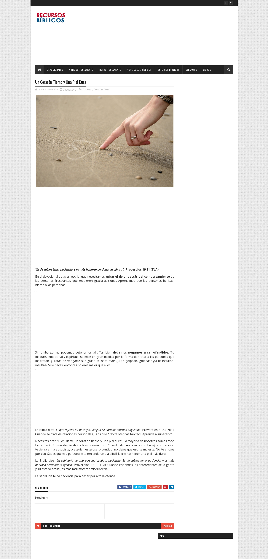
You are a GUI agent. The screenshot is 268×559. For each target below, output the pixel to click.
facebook (160, 529)
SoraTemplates (53, 553)
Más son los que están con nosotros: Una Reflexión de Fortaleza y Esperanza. (209, 198)
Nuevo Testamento (110, 69)
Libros (207, 69)
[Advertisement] (165, 35)
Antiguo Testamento (81, 69)
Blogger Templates (83, 553)
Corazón (87, 89)
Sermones (191, 69)
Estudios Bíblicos (169, 69)
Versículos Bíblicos (139, 69)
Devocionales (55, 69)
